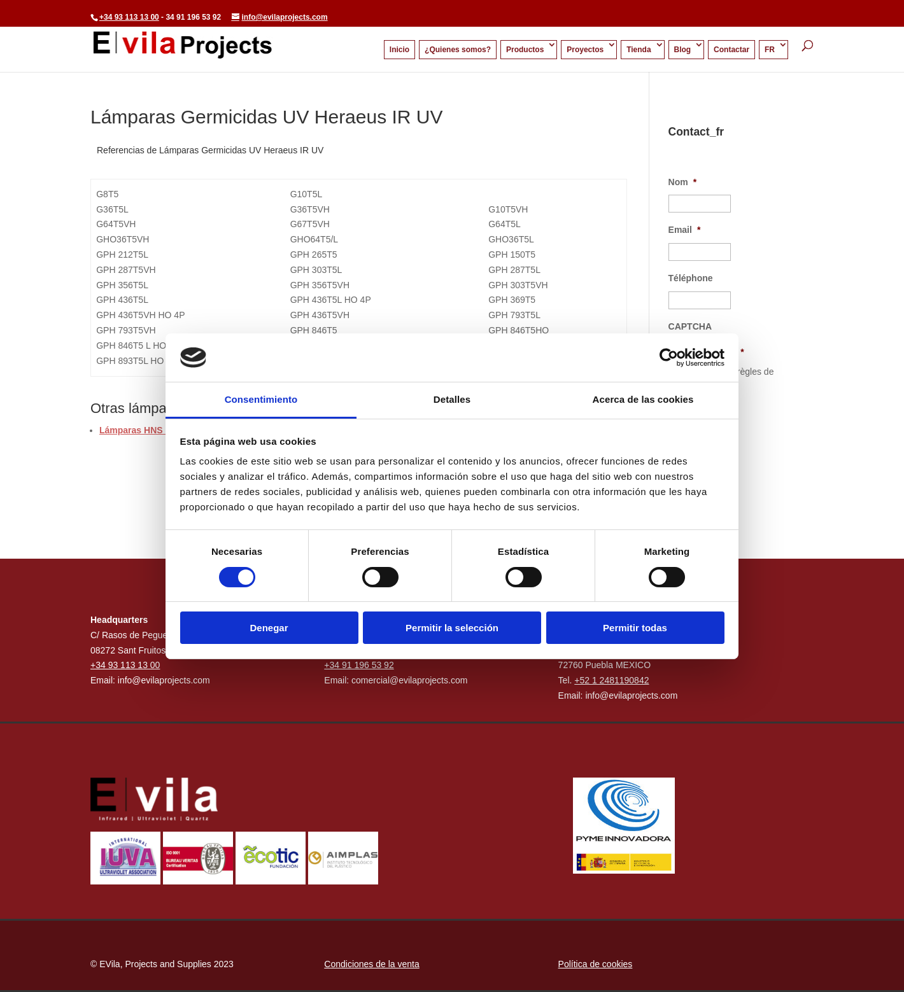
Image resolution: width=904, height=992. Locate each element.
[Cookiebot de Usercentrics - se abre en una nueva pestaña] (668, 357)
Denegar (269, 627)
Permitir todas (635, 627)
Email (684, 230)
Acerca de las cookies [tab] (643, 399)
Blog (682, 49)
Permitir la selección (452, 627)
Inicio (399, 49)
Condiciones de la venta (371, 964)
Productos (525, 49)
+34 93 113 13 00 (129, 17)
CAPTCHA (690, 326)
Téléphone (690, 278)
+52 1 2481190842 (611, 680)
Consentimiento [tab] (261, 399)
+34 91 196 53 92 (358, 665)
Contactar (731, 49)
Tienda (638, 49)
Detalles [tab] (452, 399)
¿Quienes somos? (458, 49)
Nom (682, 182)
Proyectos (585, 49)
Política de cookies (595, 964)
